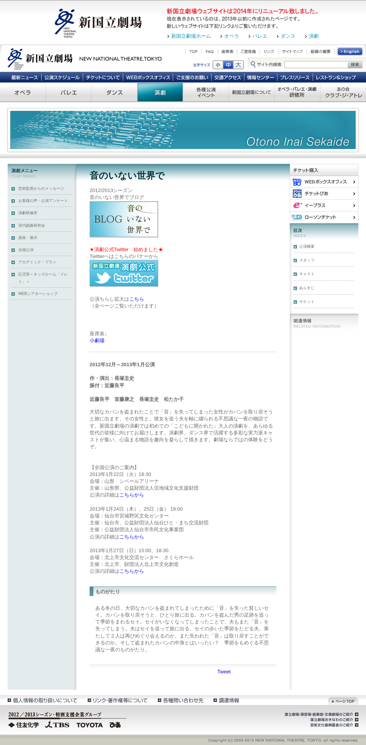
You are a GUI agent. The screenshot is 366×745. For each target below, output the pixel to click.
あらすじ (307, 288)
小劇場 (97, 340)
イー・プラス (324, 205)
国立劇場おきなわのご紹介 (333, 720)
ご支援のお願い (192, 77)
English (350, 51)
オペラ (231, 36)
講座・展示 (27, 238)
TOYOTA (90, 724)
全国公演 (26, 250)
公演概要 (307, 246)
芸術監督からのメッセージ (41, 188)
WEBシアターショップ (38, 294)
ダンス (288, 36)
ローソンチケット (324, 217)
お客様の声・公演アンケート (43, 201)
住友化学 (24, 724)
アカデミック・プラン (37, 262)
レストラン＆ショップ (336, 77)
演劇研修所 (27, 213)
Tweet (224, 672)
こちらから (131, 495)
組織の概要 (320, 51)
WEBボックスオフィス (148, 77)
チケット (307, 302)
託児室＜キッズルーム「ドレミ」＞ (43, 277)
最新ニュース (24, 77)
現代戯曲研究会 (31, 225)
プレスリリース (295, 77)
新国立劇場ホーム (191, 36)
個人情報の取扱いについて (42, 700)
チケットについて (103, 77)
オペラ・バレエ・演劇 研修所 (297, 92)
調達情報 (226, 700)
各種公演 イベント (206, 92)
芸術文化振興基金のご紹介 (333, 725)
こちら (136, 299)
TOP (193, 51)
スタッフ (307, 260)
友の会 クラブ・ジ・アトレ (343, 92)
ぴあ (324, 193)
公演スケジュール (62, 77)
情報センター (261, 77)
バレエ (259, 36)
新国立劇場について (251, 92)
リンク (269, 51)
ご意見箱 (248, 51)
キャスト (307, 274)
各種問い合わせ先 (180, 700)
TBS (57, 724)
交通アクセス (228, 77)
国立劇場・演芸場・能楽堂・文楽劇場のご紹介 (320, 714)
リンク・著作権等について (117, 700)
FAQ (210, 51)
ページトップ (343, 700)
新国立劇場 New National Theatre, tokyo (84, 58)
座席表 (227, 51)
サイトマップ (292, 51)
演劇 (314, 36)
